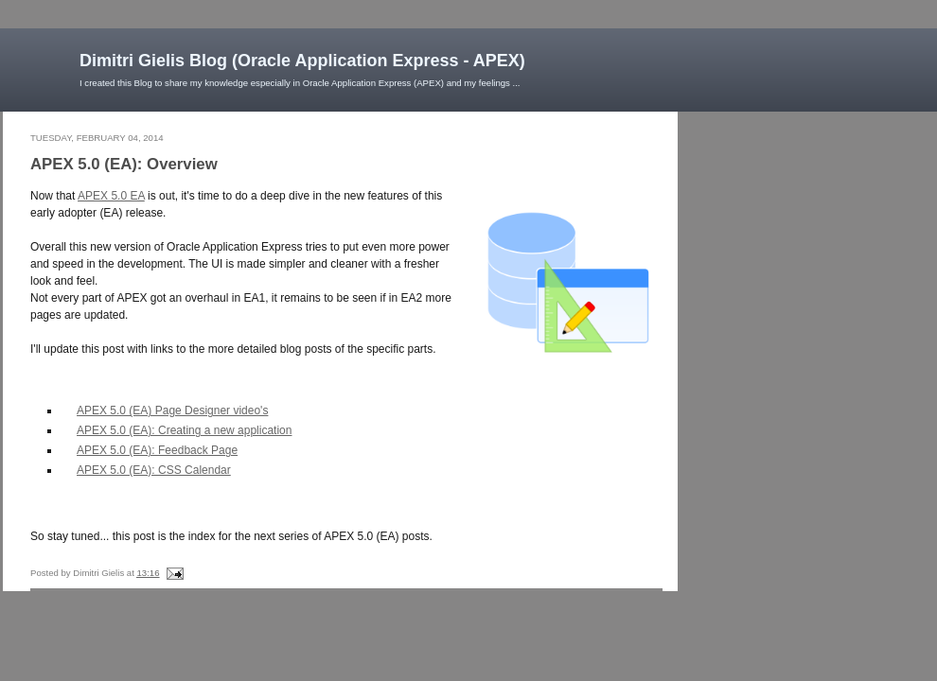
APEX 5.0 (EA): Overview (124, 164)
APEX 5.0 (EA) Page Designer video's (172, 410)
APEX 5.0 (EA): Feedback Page (157, 450)
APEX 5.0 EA (111, 195)
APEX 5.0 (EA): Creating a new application (184, 430)
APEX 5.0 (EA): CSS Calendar (154, 470)
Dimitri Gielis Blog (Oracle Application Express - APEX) (302, 60)
